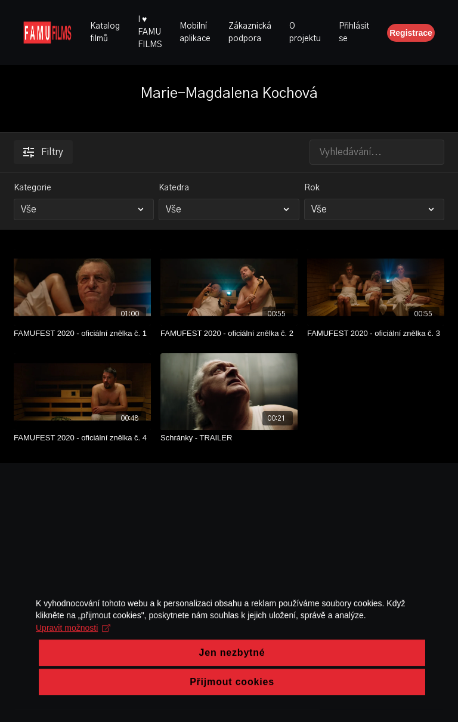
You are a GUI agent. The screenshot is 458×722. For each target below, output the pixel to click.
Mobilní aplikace (195, 32)
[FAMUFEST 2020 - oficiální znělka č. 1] (82, 334)
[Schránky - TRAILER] (229, 438)
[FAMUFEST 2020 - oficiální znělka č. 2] (229, 334)
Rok (312, 188)
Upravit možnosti (73, 683)
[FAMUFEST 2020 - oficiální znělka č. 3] (375, 334)
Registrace (410, 33)
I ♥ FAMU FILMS (150, 32)
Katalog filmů (105, 32)
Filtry (43, 152)
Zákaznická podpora (249, 32)
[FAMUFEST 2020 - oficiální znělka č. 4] (82, 438)
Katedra (174, 188)
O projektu (305, 32)
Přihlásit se (354, 32)
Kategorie (32, 188)
